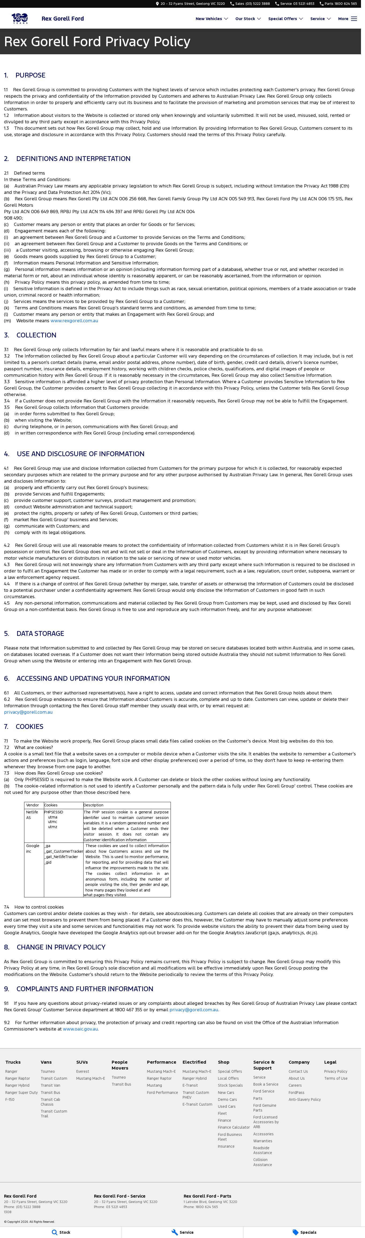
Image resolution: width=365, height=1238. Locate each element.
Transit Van (50, 1085)
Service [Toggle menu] (321, 18)
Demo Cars (227, 1099)
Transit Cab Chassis (50, 1102)
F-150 (9, 1099)
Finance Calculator (234, 1127)
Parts (257, 1098)
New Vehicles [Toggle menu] (212, 18)
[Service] (182, 1232)
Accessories (263, 1134)
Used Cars (227, 1106)
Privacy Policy (335, 1071)
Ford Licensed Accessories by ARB (266, 1122)
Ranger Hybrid (17, 1085)
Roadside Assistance (262, 1150)
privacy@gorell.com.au (28, 712)
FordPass (296, 1092)
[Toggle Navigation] (347, 18)
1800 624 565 (207, 1207)
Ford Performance (162, 1092)
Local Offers (228, 1078)
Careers (295, 1085)
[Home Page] (20, 19)
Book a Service (266, 1084)
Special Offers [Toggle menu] (286, 18)
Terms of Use (336, 1078)
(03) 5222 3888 (28, 1207)
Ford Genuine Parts (264, 1108)
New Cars (226, 1092)
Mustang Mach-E (90, 1078)
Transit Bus (50, 1092)
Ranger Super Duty (21, 1092)
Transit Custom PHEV (196, 1095)
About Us (297, 1078)
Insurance (226, 1146)
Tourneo (48, 1071)
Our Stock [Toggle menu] (248, 18)
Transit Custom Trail (54, 1113)
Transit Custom (54, 1078)
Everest (82, 1071)
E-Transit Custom (197, 1104)
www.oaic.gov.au (80, 1029)
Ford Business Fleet (230, 1137)
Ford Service (263, 1091)
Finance (224, 1120)
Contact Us (298, 1071)
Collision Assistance (262, 1162)
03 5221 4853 (116, 1207)
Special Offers (230, 1071)
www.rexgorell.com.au (74, 321)
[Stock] (61, 1232)
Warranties (262, 1141)
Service (259, 1077)
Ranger (11, 1071)
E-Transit (190, 1085)
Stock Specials (230, 1085)
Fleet (222, 1113)
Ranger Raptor (17, 1078)
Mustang (154, 1085)
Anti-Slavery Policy (305, 1099)
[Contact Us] (190, 4)
